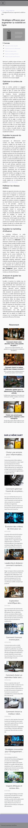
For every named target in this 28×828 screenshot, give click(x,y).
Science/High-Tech (10, 10)
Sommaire (7, 43)
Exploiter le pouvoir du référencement (12, 48)
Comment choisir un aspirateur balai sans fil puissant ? (14, 677)
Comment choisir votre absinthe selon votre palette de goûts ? (14, 343)
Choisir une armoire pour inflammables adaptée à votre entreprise (14, 416)
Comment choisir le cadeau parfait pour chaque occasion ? (14, 368)
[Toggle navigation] (3, 3)
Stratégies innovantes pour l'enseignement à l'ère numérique (14, 751)
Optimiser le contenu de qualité (11, 45)
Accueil (2, 10)
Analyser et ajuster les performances (12, 56)
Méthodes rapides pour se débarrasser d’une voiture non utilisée (14, 391)
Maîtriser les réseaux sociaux (10, 51)
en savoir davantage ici (12, 182)
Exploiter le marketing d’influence (11, 53)
